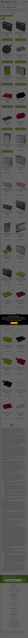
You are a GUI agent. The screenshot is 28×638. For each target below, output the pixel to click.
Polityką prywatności (5, 318)
